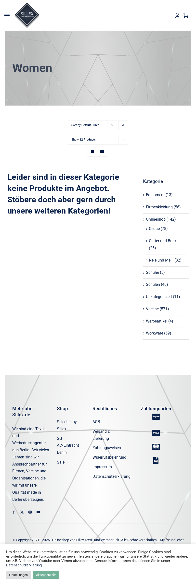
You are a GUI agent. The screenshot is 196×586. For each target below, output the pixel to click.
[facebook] (13, 512)
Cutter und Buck (162, 241)
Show (83, 139)
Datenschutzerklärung (24, 565)
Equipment (155, 194)
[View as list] (102, 151)
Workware (154, 333)
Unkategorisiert (159, 296)
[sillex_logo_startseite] (27, 4)
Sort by (85, 125)
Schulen (153, 284)
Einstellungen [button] (18, 575)
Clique (154, 228)
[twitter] (22, 512)
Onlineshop (156, 219)
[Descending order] (123, 125)
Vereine (152, 309)
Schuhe (152, 272)
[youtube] (38, 512)
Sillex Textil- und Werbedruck (97, 540)
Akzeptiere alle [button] (46, 575)
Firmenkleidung (159, 207)
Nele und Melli (161, 260)
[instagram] (30, 512)
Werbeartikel (156, 321)
